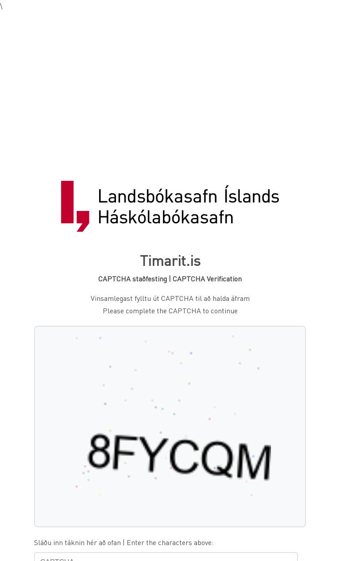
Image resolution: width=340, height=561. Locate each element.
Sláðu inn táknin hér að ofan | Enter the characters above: (123, 542)
